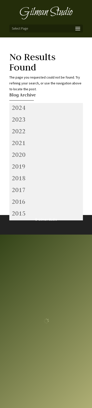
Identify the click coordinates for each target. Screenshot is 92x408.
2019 (19, 166)
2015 (19, 213)
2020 (19, 155)
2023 (19, 119)
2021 (19, 143)
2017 (19, 190)
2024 (19, 108)
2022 (19, 131)
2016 (19, 201)
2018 (19, 178)
